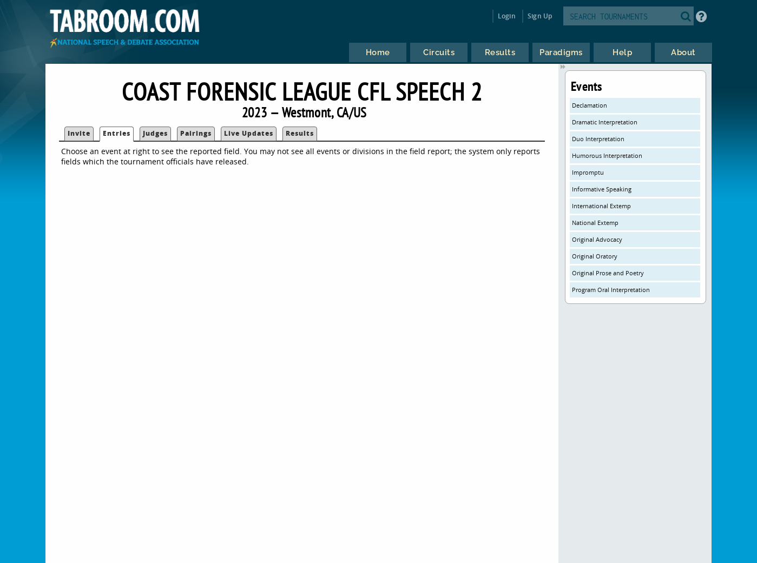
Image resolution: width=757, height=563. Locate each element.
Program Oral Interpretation (611, 290)
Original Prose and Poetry (608, 273)
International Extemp (601, 206)
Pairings (196, 133)
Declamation (589, 105)
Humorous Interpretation (607, 155)
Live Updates (248, 133)
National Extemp (595, 222)
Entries (116, 133)
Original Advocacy (597, 239)
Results (300, 133)
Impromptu (588, 172)
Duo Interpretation (598, 139)
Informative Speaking (601, 189)
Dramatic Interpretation (604, 122)
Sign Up (540, 16)
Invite (79, 133)
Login (507, 16)
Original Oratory (594, 256)
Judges (155, 133)
